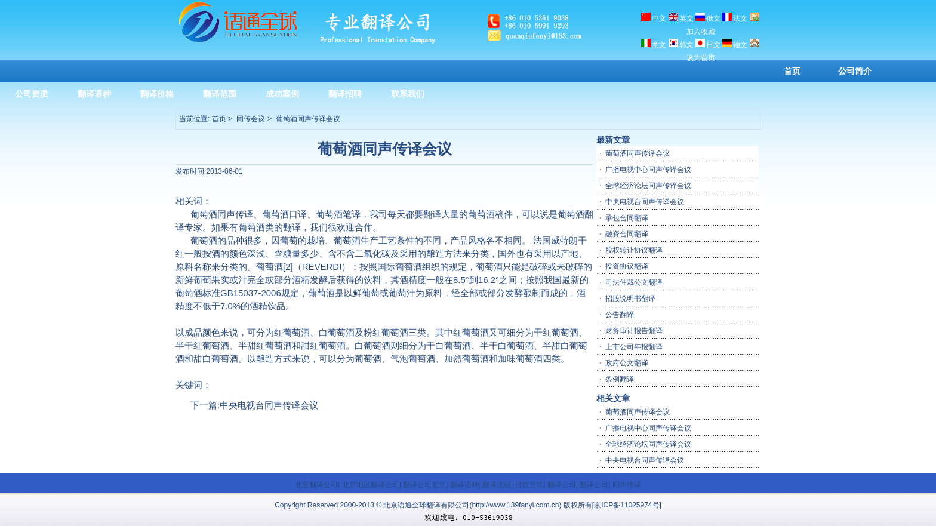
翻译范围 (219, 94)
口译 (298, 213)
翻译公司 (561, 484)
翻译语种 (94, 94)
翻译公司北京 (424, 484)
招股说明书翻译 (630, 298)
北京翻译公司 (316, 484)
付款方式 (529, 484)
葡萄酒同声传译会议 (637, 153)
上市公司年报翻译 (634, 346)
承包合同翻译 (626, 217)
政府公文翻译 (626, 362)
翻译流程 (496, 484)
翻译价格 (157, 94)
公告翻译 (619, 314)
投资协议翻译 (626, 266)
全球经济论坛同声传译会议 (648, 185)
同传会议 (250, 119)
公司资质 (31, 94)
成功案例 (282, 94)
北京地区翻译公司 (370, 484)
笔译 (352, 213)
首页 (792, 71)
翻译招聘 (345, 94)
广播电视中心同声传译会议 (648, 169)
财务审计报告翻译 (634, 330)
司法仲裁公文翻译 (634, 282)
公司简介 (855, 71)
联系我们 (407, 94)
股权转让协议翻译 (634, 249)
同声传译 (626, 484)
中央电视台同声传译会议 (269, 404)
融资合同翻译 (626, 233)
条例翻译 (619, 378)
